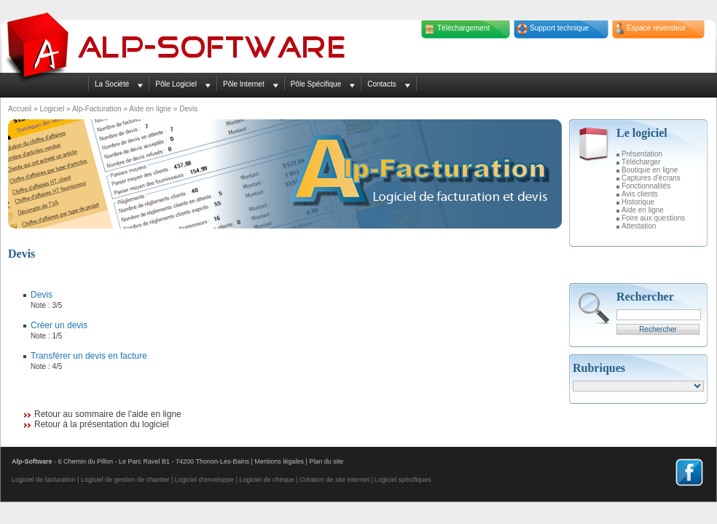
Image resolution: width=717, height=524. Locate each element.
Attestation (639, 226)
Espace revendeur (656, 28)
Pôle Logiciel (176, 84)
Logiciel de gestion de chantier (125, 479)
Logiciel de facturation (44, 479)
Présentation (642, 154)
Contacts (381, 84)
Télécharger (641, 162)
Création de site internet (334, 479)
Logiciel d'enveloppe (204, 479)
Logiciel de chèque (266, 479)
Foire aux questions (653, 218)
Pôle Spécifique (316, 84)
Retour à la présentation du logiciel (101, 424)
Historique (638, 202)
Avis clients (640, 194)
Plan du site (326, 461)
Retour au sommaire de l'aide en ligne (107, 414)
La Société (112, 84)
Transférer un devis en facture (89, 356)
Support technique (559, 28)
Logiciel (51, 109)
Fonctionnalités (646, 186)
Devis (41, 295)
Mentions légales (279, 461)
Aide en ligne (150, 109)
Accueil (19, 109)
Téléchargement (463, 28)
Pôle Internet (244, 84)
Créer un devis (59, 325)
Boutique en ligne (650, 170)
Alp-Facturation (97, 109)
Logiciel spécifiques (403, 479)
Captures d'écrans (651, 178)
